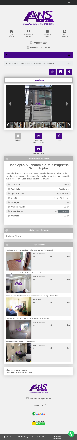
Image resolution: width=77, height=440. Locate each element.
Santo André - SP (26, 63)
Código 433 (50, 63)
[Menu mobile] (6, 55)
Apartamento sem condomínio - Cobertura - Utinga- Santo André (29, 250)
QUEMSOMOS (11, 33)
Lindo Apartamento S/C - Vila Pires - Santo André (23, 273)
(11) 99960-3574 (40, 43)
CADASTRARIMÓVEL (47, 33)
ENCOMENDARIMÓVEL (28, 33)
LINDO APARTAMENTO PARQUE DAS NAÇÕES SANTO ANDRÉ (27, 319)
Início (8, 63)
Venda (16, 63)
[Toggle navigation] (69, 3)
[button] (11, 103)
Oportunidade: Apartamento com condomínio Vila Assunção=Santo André (32, 296)
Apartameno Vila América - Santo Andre (20, 341)
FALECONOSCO (64, 33)
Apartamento (39, 63)
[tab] (12, 80)
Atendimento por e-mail (38, 398)
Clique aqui (10, 372)
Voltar (69, 63)
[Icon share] (33, 47)
